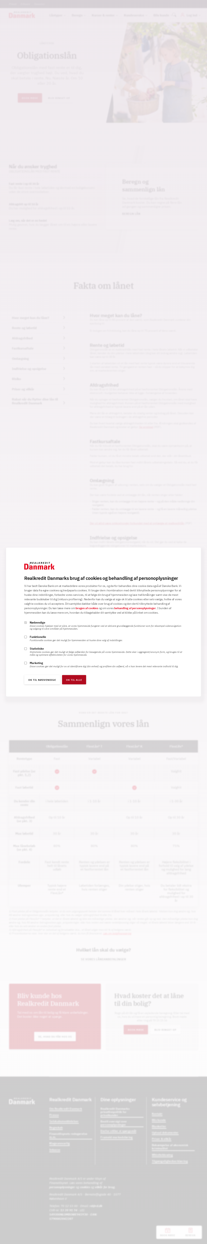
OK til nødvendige (42, 679)
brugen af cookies (87, 608)
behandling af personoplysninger (135, 608)
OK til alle (74, 679)
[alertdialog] (103, 621)
